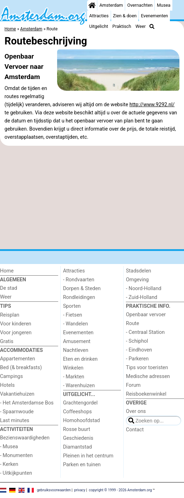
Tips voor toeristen (147, 368)
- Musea (9, 447)
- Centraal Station (145, 332)
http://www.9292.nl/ (151, 105)
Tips (5, 306)
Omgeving (137, 280)
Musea (164, 5)
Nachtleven (75, 350)
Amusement (77, 341)
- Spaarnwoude (16, 412)
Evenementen (154, 15)
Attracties (99, 15)
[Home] (92, 5)
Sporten (72, 306)
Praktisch (121, 26)
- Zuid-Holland (141, 297)
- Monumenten (16, 455)
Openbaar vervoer (146, 315)
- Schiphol (137, 341)
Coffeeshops (77, 412)
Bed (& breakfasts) (21, 368)
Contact (134, 430)
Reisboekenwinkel (146, 394)
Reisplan (9, 315)
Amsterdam (111, 5)
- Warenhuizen (79, 386)
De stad (8, 288)
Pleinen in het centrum (88, 456)
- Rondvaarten (78, 280)
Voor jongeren (15, 333)
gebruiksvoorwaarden (54, 490)
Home (7, 271)
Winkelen (73, 368)
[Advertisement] (92, 197)
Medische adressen (148, 376)
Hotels (7, 385)
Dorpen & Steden (82, 289)
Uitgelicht (98, 26)
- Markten (73, 377)
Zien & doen (124, 15)
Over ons (136, 411)
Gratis (6, 341)
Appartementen (17, 359)
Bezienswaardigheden (24, 438)
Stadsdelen (138, 271)
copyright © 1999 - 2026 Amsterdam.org (120, 490)
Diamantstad (77, 447)
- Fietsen (72, 315)
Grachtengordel (80, 403)
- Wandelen (75, 324)
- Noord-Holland (143, 289)
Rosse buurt (76, 429)
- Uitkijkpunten (16, 473)
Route (132, 323)
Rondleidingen (79, 297)
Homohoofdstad (81, 421)
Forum (133, 385)
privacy (79, 490)
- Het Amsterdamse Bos (27, 403)
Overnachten (140, 5)
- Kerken (9, 464)
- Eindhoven (139, 350)
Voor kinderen (15, 324)
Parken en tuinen (82, 465)
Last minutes (14, 421)
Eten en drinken (80, 359)
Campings (11, 376)
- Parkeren (137, 359)
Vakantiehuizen (17, 394)
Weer (140, 26)
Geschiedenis (78, 438)
